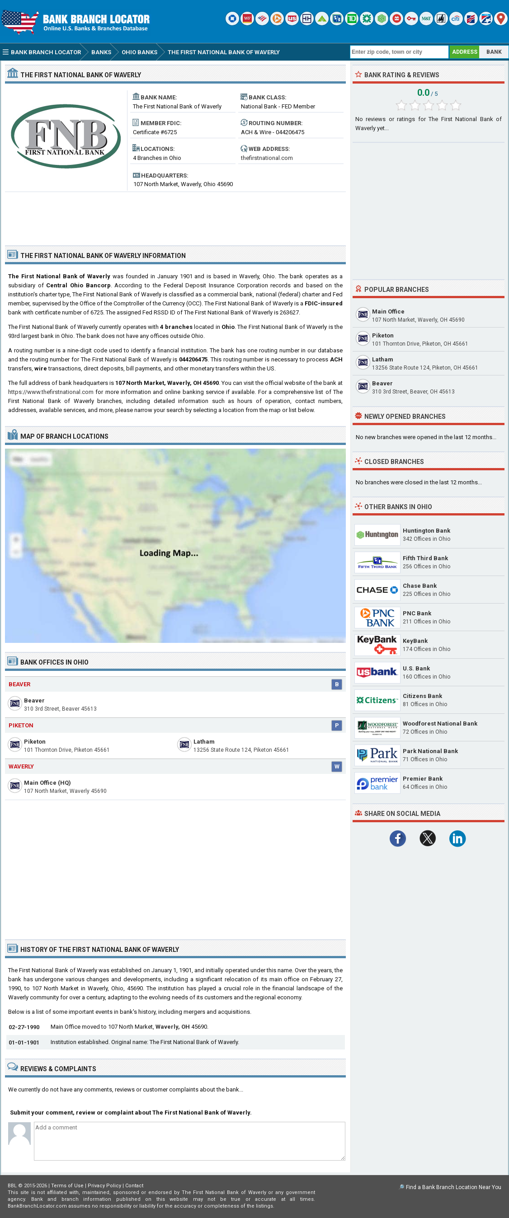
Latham (204, 741)
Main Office (388, 311)
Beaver (19, 684)
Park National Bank (430, 751)
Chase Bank (420, 585)
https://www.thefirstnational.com (51, 392)
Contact (134, 1186)
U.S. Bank (416, 668)
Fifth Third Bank (425, 558)
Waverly (21, 766)
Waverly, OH (173, 1026)
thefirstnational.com (267, 158)
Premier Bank (423, 778)
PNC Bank (417, 613)
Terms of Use (67, 1186)
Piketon (21, 725)
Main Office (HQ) (47, 782)
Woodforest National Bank (440, 723)
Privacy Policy (104, 1186)
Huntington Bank (426, 530)
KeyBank (415, 640)
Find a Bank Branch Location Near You (453, 1187)
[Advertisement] (175, 215)
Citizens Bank (422, 696)
